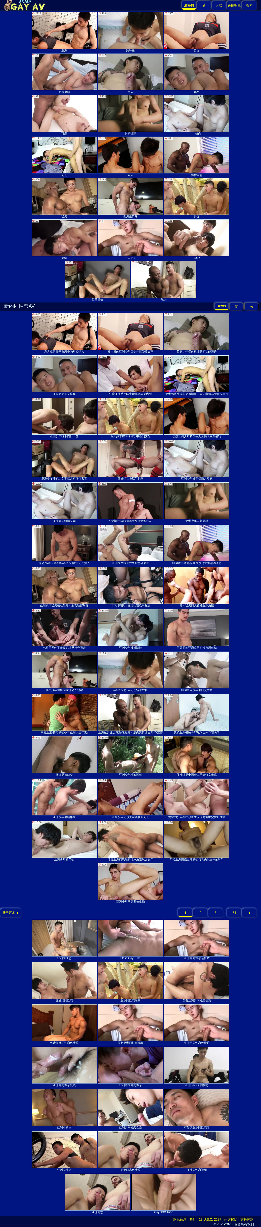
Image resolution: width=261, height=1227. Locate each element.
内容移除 (230, 1219)
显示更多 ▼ (10, 913)
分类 (219, 5)
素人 (130, 157)
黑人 (163, 281)
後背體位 (97, 281)
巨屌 (130, 74)
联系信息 (179, 1219)
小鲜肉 (196, 115)
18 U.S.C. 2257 (210, 1219)
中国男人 (130, 239)
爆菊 (196, 74)
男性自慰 (196, 157)
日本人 (196, 239)
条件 (192, 1219)
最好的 (222, 306)
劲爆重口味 (130, 198)
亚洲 (64, 32)
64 (234, 913)
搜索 (249, 5)
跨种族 (130, 32)
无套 (64, 157)
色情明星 (234, 5)
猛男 (64, 198)
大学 (64, 239)
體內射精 (64, 74)
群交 (196, 198)
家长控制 (246, 1219)
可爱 (64, 115)
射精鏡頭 (130, 115)
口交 (196, 32)
